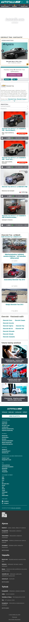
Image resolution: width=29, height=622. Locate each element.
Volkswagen (4, 492)
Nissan (3, 485)
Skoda (3, 488)
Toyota (3, 490)
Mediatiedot (4, 435)
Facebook (6, 501)
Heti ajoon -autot (6, 425)
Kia (2, 482)
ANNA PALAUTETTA (14, 416)
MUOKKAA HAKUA (14, 75)
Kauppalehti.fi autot (6, 459)
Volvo (3, 493)
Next (26, 51)
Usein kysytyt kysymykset (7, 466)
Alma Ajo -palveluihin (16, 508)
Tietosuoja (4, 470)
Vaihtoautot (4, 412)
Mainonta (4, 439)
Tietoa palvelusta (6, 465)
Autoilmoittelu (5, 437)
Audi (3, 477)
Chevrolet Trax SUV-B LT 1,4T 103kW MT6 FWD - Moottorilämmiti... (14, 129)
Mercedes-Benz (5, 483)
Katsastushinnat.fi (6, 451)
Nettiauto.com (5, 452)
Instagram (6, 503)
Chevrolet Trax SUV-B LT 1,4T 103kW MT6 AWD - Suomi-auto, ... (14, 158)
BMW (3, 478)
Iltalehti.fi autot (5, 458)
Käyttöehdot (4, 468)
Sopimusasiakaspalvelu (7, 444)
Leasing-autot (18, 412)
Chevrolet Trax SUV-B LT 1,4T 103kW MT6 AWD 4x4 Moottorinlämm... (14, 216)
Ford (3, 480)
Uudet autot (11, 412)
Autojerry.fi (4, 449)
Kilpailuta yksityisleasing (8, 428)
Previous (2, 51)
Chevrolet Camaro (21, 99)
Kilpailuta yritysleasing (7, 430)
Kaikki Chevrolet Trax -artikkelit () (11, 237)
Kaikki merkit (5, 495)
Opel (3, 487)
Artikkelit (25, 412)
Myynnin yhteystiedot (7, 442)
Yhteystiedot (5, 471)
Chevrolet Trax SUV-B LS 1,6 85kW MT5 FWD (14, 186)
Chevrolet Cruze (12, 99)
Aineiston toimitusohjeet (7, 440)
